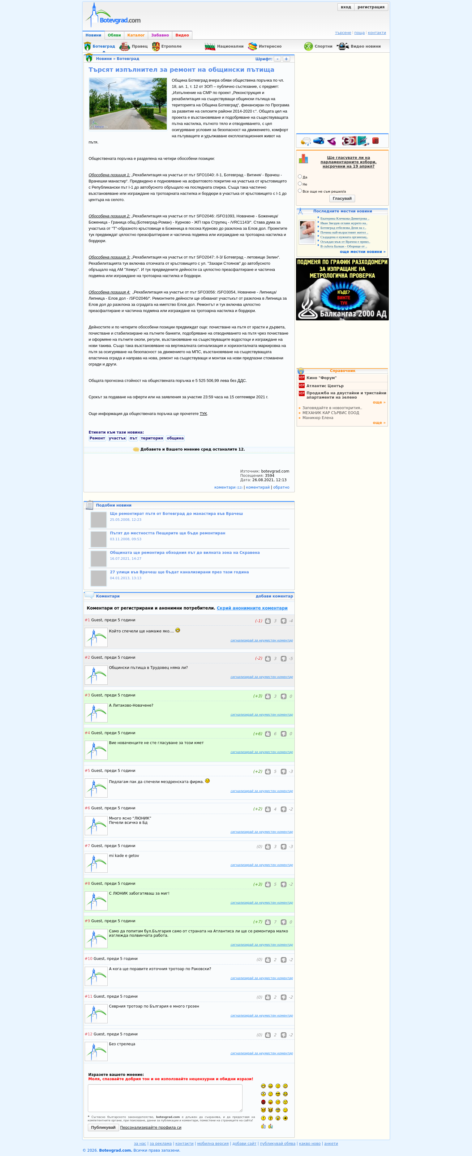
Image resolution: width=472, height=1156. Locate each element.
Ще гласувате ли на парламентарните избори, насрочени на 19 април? (348, 162)
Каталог (136, 35)
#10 (88, 959)
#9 (87, 921)
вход (346, 7)
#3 (87, 695)
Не (302, 184)
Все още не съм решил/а (322, 191)
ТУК (203, 413)
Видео (182, 35)
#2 (87, 657)
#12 (88, 1034)
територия (152, 438)
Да (302, 176)
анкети (331, 1143)
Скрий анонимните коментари (252, 608)
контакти (377, 33)
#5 (87, 771)
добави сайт (244, 1143)
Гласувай (342, 198)
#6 (87, 808)
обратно (281, 487)
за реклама (161, 1143)
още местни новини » (363, 252)
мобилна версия (213, 1143)
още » (379, 402)
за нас (140, 1143)
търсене (343, 33)
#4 (87, 733)
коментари (229, 487)
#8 (87, 883)
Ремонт (97, 438)
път (133, 438)
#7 (87, 846)
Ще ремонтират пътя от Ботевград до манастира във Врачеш (176, 514)
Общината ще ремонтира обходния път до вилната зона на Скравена (185, 552)
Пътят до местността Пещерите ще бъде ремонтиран (167, 533)
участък (117, 438)
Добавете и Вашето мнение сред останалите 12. (189, 449)
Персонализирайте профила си (151, 1127)
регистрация (371, 7)
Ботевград (128, 59)
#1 (87, 620)
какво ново (310, 1143)
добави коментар (274, 596)
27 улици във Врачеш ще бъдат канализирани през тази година (179, 572)
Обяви (114, 35)
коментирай (258, 487)
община (175, 438)
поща (359, 33)
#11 (88, 996)
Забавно (160, 35)
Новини (93, 35)
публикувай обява (278, 1143)
